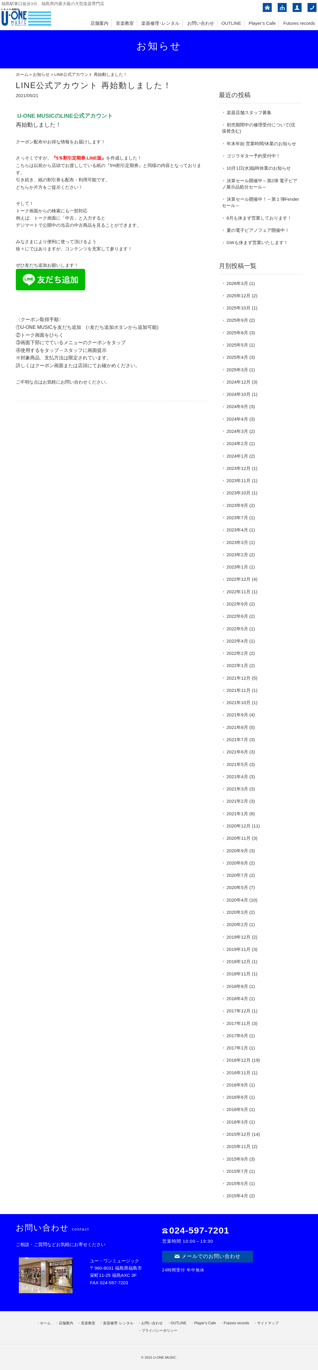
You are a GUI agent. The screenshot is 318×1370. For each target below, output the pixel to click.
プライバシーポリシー (159, 1330)
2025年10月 (239, 307)
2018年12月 (239, 961)
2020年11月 (239, 838)
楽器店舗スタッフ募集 (249, 112)
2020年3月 (237, 912)
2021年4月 (237, 776)
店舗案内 (99, 23)
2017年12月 (239, 1010)
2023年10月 (239, 492)
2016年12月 (239, 1060)
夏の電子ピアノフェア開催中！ (258, 230)
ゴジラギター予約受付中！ (253, 155)
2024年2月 (237, 443)
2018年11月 (239, 973)
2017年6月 (237, 1035)
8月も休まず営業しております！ (259, 217)
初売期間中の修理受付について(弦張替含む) (258, 128)
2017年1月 (237, 1047)
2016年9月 (237, 1084)
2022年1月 (237, 665)
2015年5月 (237, 1183)
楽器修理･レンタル (160, 23)
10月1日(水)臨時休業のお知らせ (259, 168)
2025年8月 (237, 332)
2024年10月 (239, 394)
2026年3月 (237, 283)
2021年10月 (239, 702)
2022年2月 (237, 653)
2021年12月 (239, 678)
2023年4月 (237, 529)
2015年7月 (237, 1171)
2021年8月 (237, 727)
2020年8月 (237, 862)
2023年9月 (237, 505)
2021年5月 (237, 764)
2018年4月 (237, 998)
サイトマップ (268, 1323)
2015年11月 (239, 1146)
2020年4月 (237, 899)
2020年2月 (237, 924)
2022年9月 (237, 603)
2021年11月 (239, 690)
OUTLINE (231, 23)
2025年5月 (237, 344)
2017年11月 (239, 1023)
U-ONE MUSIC (164, 1357)
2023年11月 (239, 480)
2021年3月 (237, 788)
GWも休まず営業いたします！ (257, 242)
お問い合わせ (200, 23)
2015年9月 (237, 1158)
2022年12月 (239, 579)
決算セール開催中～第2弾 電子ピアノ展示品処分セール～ (260, 183)
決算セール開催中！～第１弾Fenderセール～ (260, 202)
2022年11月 (239, 591)
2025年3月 (237, 369)
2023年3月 (237, 542)
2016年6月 (237, 1097)
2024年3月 (237, 431)
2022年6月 (237, 616)
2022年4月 (237, 640)
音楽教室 (125, 23)
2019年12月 (239, 937)
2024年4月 (237, 419)
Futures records (299, 23)
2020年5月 (237, 887)
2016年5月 (237, 1109)
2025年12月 (239, 295)
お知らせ (41, 74)
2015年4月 (237, 1195)
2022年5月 (237, 628)
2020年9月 (237, 850)
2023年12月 (239, 468)
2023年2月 (237, 554)
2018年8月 (237, 986)
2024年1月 (237, 456)
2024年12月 (239, 381)
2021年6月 (237, 751)
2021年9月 (237, 714)
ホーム (22, 74)
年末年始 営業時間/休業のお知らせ (261, 143)
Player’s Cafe (262, 23)
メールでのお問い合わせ (207, 1256)
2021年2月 (237, 801)
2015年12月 (239, 1134)
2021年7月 (237, 739)
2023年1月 (237, 566)
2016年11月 (239, 1072)
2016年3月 (237, 1121)
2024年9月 (237, 406)
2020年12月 (239, 825)
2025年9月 (237, 320)
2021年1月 (237, 813)
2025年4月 (237, 357)
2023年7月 (237, 517)
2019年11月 (239, 949)
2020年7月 (237, 875)
